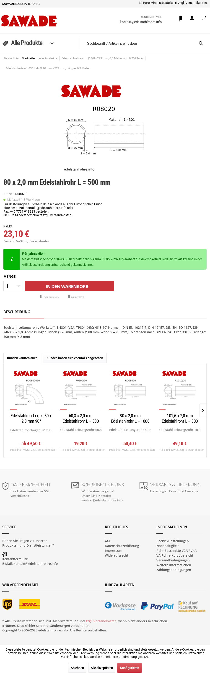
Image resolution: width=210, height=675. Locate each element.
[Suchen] (201, 43)
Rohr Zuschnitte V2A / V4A (176, 550)
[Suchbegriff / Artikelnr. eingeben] (146, 43)
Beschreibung (16, 311)
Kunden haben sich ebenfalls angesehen (75, 358)
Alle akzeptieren (102, 668)
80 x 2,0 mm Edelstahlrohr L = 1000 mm (130, 418)
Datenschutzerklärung (122, 546)
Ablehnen (77, 668)
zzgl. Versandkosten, (101, 621)
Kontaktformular (15, 559)
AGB (108, 541)
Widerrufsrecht (116, 555)
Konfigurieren (129, 668)
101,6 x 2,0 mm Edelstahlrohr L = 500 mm (180, 418)
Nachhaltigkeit (167, 546)
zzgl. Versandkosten (36, 241)
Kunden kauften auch (22, 358)
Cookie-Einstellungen (172, 541)
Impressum (113, 550)
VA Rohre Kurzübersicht (174, 555)
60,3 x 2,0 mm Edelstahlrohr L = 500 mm (80, 418)
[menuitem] (180, 18)
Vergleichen (49, 297)
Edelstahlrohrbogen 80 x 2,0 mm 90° (31, 418)
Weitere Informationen (173, 565)
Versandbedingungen (173, 560)
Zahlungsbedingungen (173, 570)
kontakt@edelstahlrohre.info (141, 22)
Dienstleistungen (39, 545)
